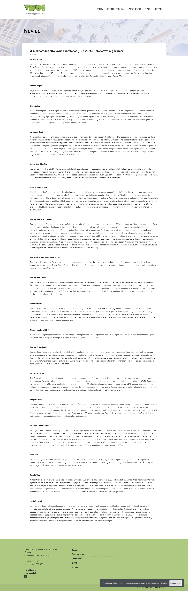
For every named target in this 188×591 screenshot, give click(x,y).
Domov (100, 9)
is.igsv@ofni (31, 570)
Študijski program (115, 9)
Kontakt (158, 9)
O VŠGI (147, 9)
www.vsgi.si (31, 573)
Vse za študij (135, 9)
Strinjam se (175, 583)
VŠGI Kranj (145, 588)
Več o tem (163, 583)
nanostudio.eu (159, 588)
